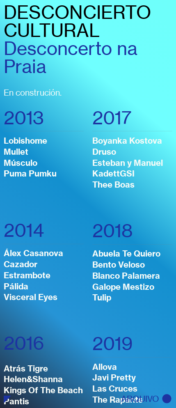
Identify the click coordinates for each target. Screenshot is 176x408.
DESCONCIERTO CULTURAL (77, 21)
